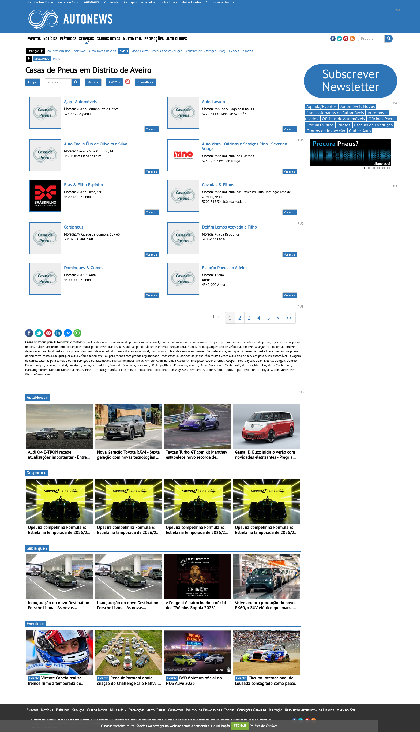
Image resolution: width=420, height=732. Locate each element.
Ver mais (152, 129)
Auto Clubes (176, 38)
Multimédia (132, 38)
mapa (56, 58)
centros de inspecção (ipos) (205, 50)
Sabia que (37, 548)
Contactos (175, 710)
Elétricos (68, 38)
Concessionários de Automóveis (335, 112)
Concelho (145, 82)
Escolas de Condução (373, 125)
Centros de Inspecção (325, 130)
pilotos (248, 50)
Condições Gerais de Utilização (259, 710)
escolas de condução (167, 50)
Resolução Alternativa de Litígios (309, 710)
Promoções (154, 38)
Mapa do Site (345, 710)
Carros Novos (108, 38)
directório (41, 58)
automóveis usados (102, 50)
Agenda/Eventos (321, 106)
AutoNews (37, 397)
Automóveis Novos (357, 106)
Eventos (34, 38)
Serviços (86, 38)
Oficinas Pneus (382, 118)
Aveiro (114, 82)
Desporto (36, 472)
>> (289, 318)
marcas (234, 50)
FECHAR (240, 725)
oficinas (79, 50)
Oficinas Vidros (320, 125)
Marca (93, 82)
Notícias (50, 38)
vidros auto (140, 50)
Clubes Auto (360, 130)
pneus (124, 50)
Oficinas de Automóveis (343, 118)
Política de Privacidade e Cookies (210, 710)
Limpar (33, 82)
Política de (263, 725)
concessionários (58, 50)
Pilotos (344, 125)
